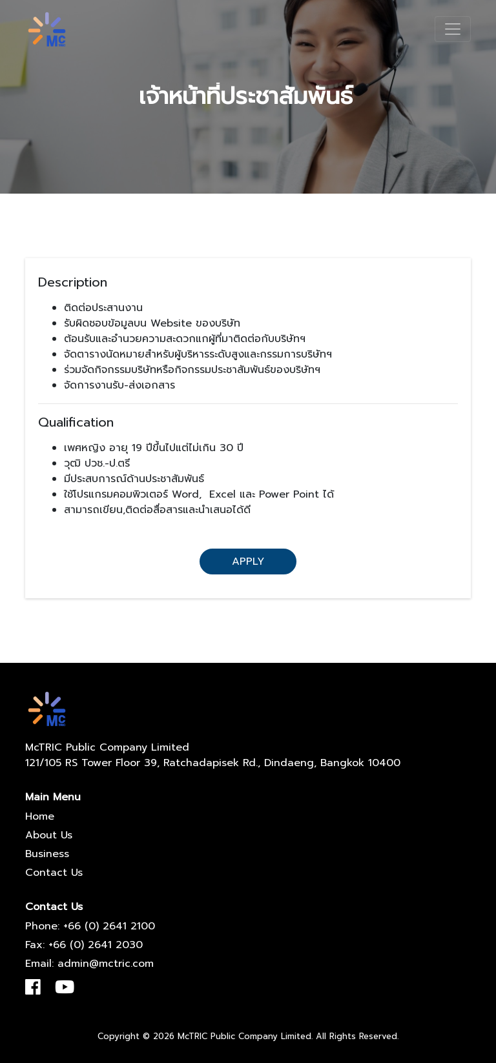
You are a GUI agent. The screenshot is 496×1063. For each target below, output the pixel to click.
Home (39, 816)
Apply (248, 561)
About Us (48, 835)
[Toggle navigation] (453, 29)
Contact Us (54, 872)
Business (47, 854)
